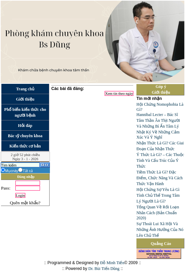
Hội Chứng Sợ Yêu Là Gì (158, 189)
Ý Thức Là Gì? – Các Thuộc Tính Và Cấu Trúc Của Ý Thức (160, 160)
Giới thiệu (25, 99)
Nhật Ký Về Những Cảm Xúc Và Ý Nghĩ (158, 135)
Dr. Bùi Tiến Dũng (103, 268)
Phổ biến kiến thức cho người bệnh (25, 112)
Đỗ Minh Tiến (112, 262)
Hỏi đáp (25, 125)
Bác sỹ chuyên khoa (25, 135)
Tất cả (28, 171)
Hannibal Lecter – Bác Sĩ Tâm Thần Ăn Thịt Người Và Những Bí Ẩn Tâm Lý (158, 120)
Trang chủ (25, 89)
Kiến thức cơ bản (25, 146)
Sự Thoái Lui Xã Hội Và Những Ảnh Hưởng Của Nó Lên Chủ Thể (159, 229)
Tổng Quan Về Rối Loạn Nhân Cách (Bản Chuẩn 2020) (157, 212)
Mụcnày (11, 171)
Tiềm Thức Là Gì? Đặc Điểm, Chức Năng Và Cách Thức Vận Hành (159, 178)
